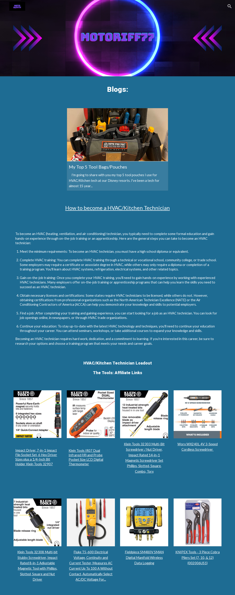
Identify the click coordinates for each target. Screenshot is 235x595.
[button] (229, 6)
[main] (117, 89)
